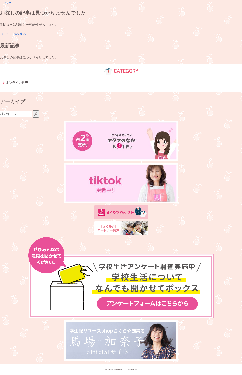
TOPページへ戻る (13, 34)
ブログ (7, 3)
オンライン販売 (17, 83)
